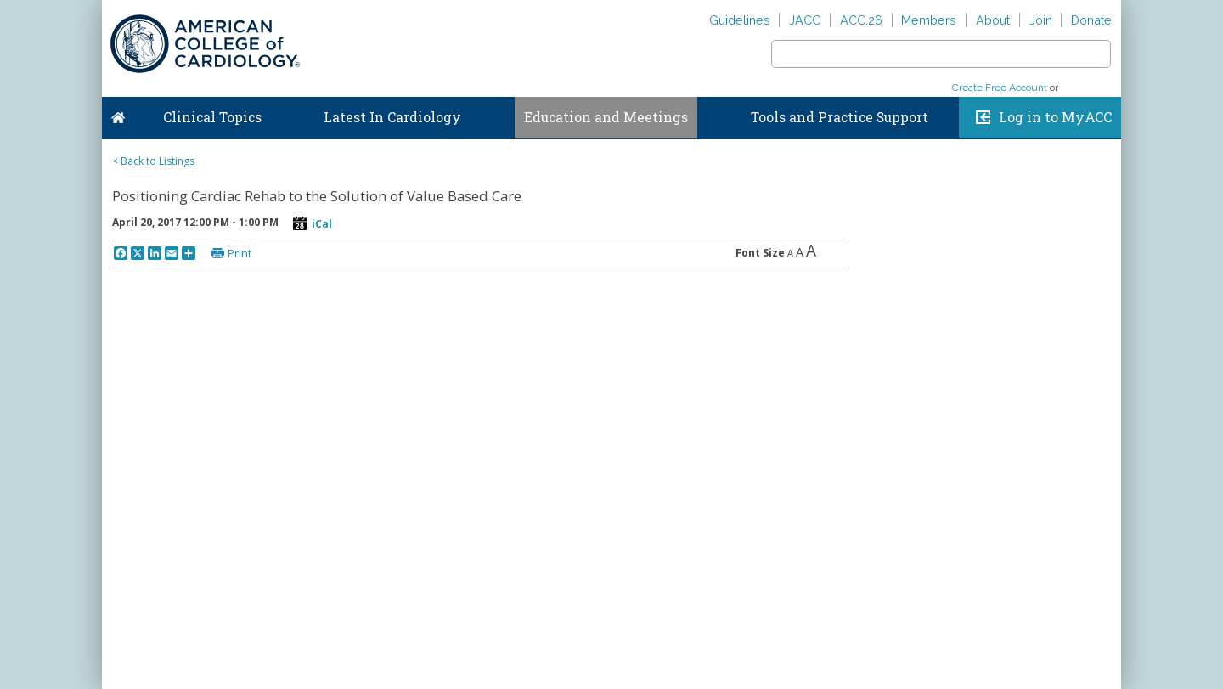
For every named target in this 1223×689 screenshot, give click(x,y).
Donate (1091, 20)
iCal (322, 224)
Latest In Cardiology (392, 117)
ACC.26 (861, 20)
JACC (804, 20)
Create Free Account (999, 87)
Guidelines (739, 20)
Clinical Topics (212, 117)
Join (1040, 20)
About (993, 20)
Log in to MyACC (1055, 117)
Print (239, 253)
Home (118, 114)
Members (928, 20)
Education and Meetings (606, 117)
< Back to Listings (153, 161)
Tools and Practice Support (839, 117)
